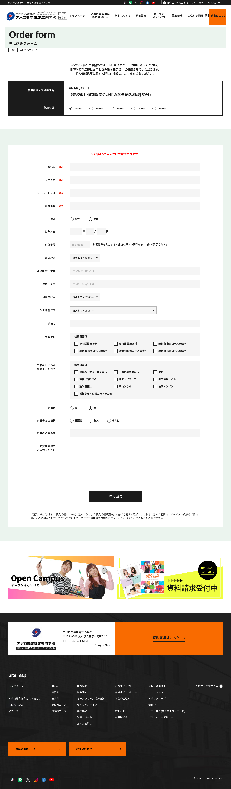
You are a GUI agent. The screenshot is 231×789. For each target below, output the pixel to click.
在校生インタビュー (126, 686)
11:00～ (96, 108)
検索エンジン (163, 386)
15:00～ (159, 108)
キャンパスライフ (87, 705)
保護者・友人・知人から (90, 372)
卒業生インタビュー (126, 692)
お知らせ (120, 711)
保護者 (76, 421)
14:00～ (138, 108)
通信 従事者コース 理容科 (91, 351)
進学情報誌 (83, 386)
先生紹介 (82, 692)
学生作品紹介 (122, 698)
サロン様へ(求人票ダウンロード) (166, 711)
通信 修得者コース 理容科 (170, 351)
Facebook (147, 2)
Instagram (142, 2)
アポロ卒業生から (126, 372)
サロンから (122, 386)
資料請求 (215, 15)
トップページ (77, 15)
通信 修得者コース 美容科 (130, 351)
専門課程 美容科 (85, 344)
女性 (94, 219)
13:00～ (117, 108)
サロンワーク (155, 692)
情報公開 (153, 705)
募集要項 (177, 15)
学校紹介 (141, 15)
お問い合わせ (214, 2)
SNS (158, 372)
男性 (75, 219)
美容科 (55, 692)
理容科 (55, 698)
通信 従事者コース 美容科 (170, 344)
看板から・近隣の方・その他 (93, 394)
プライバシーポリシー (160, 717)
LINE (130, 2)
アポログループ (157, 698)
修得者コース (59, 711)
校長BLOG (121, 717)
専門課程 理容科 (125, 344)
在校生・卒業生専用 (177, 2)
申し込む (116, 496)
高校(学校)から (85, 379)
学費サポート (84, 717)
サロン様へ (198, 2)
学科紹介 (57, 686)
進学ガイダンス (125, 379)
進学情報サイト (164, 379)
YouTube (153, 2)
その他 (113, 421)
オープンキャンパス (159, 15)
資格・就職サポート (159, 686)
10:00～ (75, 108)
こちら (128, 73)
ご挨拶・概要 (15, 705)
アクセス (13, 711)
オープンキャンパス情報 (90, 698)
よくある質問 (195, 15)
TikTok (124, 2)
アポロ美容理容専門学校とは (100, 15)
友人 (94, 421)
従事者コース (59, 705)
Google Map (102, 645)
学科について (123, 15)
